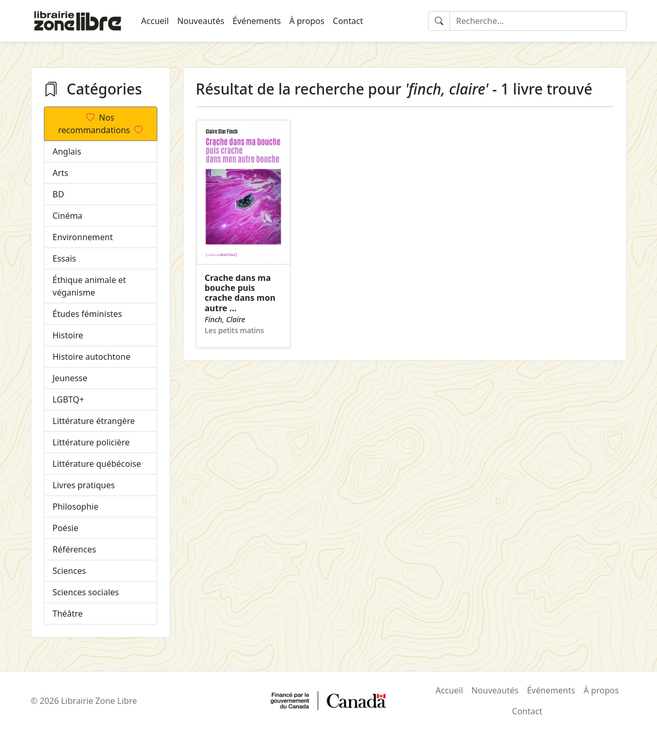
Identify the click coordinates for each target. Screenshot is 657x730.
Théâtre (68, 613)
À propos (306, 21)
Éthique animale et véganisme (89, 286)
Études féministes (87, 314)
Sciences (69, 570)
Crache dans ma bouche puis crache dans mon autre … (240, 293)
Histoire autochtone (92, 356)
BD (58, 194)
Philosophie (76, 506)
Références (74, 549)
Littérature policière (91, 442)
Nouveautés (200, 21)
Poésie (65, 528)
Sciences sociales (86, 592)
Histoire (68, 335)
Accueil (155, 21)
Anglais (67, 151)
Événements (257, 21)
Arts (60, 173)
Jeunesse (70, 378)
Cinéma (68, 215)
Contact (348, 21)
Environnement (83, 237)
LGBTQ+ (68, 399)
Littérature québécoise (97, 463)
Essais (64, 258)
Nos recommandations (100, 124)
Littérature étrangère (94, 421)
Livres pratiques (84, 485)
